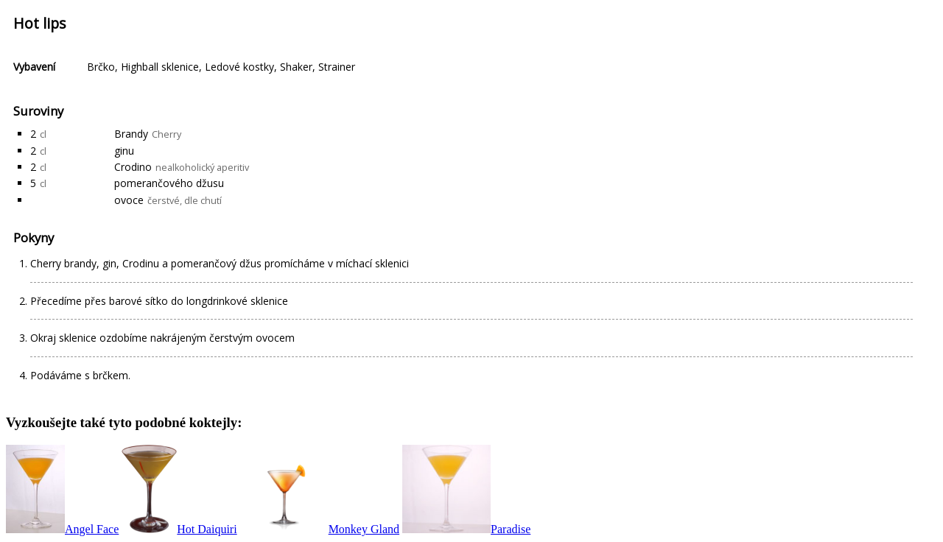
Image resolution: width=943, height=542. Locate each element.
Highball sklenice (160, 67)
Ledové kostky (239, 67)
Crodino (133, 167)
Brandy (131, 134)
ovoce (129, 200)
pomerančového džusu (169, 183)
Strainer (336, 67)
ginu (124, 151)
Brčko (101, 67)
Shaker (296, 67)
